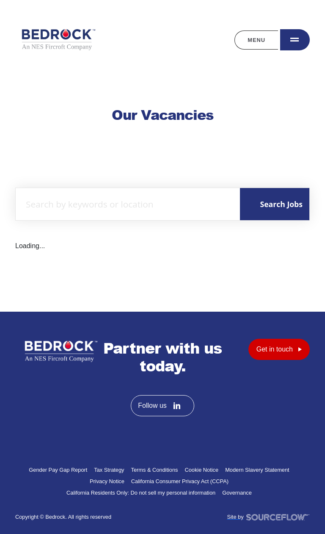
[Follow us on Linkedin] (177, 406)
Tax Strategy (109, 470)
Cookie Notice (201, 470)
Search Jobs (281, 204)
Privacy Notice (107, 481)
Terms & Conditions (154, 470)
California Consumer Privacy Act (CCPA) (180, 481)
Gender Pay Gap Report (58, 470)
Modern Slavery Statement (257, 470)
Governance (237, 493)
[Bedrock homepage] (57, 39)
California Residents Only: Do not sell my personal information (140, 493)
